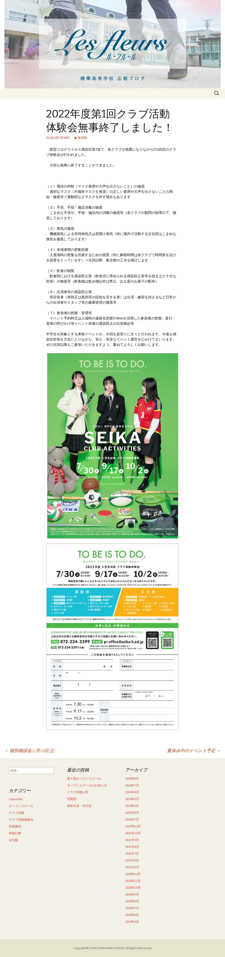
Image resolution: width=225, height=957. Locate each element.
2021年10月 (133, 833)
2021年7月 (132, 853)
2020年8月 (132, 901)
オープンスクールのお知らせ (87, 785)
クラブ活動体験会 (21, 820)
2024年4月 (132, 806)
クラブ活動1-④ (77, 792)
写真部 (71, 799)
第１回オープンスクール (84, 778)
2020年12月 (133, 874)
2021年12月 (133, 826)
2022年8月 (132, 813)
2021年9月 (132, 840)
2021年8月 (132, 847)
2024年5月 (132, 799)
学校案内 (15, 826)
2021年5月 (132, 867)
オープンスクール (21, 806)
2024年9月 (132, 778)
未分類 (82, 138)
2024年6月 (132, 792)
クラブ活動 (16, 813)
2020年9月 (132, 894)
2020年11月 (133, 881)
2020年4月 (132, 922)
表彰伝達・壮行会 (79, 806)
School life (16, 799)
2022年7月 (132, 819)
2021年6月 (132, 860)
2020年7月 (132, 908)
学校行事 (15, 833)
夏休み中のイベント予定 (194, 750)
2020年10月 (133, 888)
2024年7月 (132, 785)
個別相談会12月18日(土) (29, 750)
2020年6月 (132, 915)
